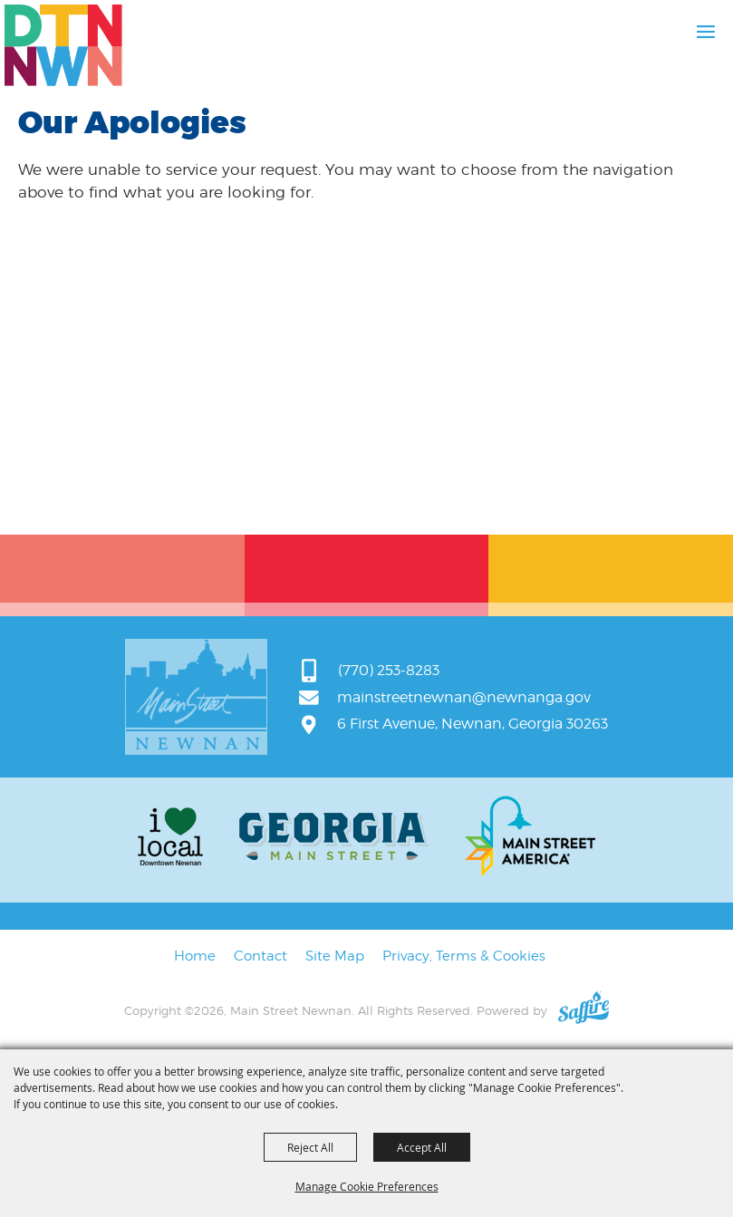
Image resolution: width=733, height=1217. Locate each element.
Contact (260, 956)
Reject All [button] (310, 1147)
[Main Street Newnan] (63, 45)
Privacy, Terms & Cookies (463, 956)
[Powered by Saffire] (583, 1010)
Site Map (334, 956)
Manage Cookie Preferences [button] (367, 1186)
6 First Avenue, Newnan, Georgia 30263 (472, 723)
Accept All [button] (422, 1147)
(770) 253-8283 (388, 670)
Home (195, 956)
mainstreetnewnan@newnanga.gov (464, 697)
